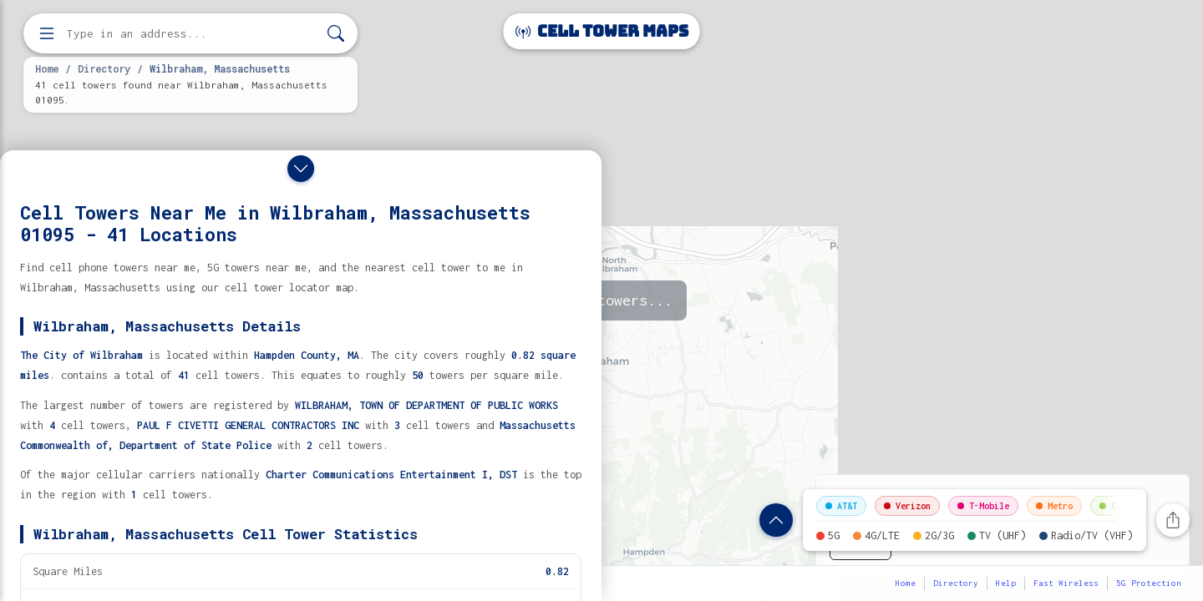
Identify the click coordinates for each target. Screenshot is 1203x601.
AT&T (841, 506)
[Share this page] (1173, 520)
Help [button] (1006, 583)
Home (46, 68)
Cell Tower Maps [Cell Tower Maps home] (601, 31)
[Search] (335, 33)
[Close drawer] (300, 168)
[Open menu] (47, 33)
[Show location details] (776, 520)
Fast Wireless (1066, 583)
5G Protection (1148, 583)
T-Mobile (983, 506)
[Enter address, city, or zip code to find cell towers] (192, 34)
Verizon (907, 506)
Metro (1054, 506)
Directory (104, 68)
